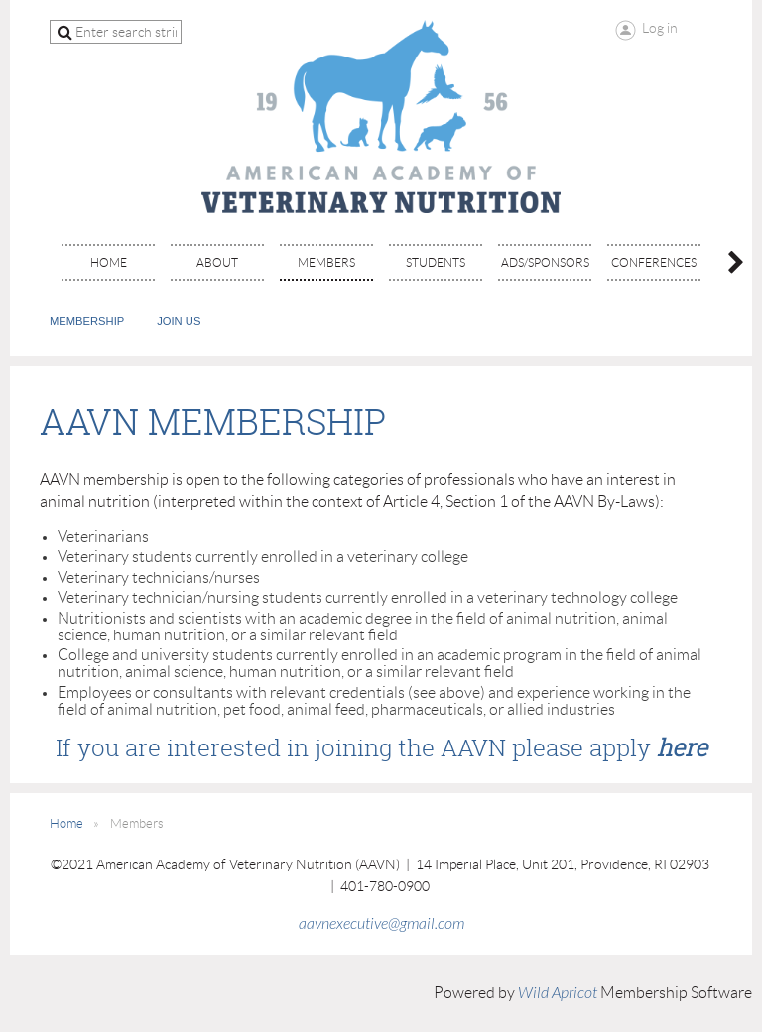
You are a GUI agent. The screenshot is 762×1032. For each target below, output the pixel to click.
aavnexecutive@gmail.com (381, 924)
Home (66, 823)
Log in (660, 28)
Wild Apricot (557, 993)
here (682, 747)
